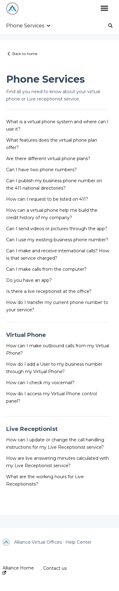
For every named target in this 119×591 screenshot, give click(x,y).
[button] (104, 8)
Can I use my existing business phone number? (57, 239)
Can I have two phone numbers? (41, 169)
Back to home (24, 53)
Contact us (55, 568)
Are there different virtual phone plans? (48, 158)
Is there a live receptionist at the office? (49, 291)
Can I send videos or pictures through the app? (56, 228)
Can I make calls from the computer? (46, 269)
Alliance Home (18, 569)
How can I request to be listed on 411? (47, 199)
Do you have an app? (29, 280)
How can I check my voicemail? (40, 382)
